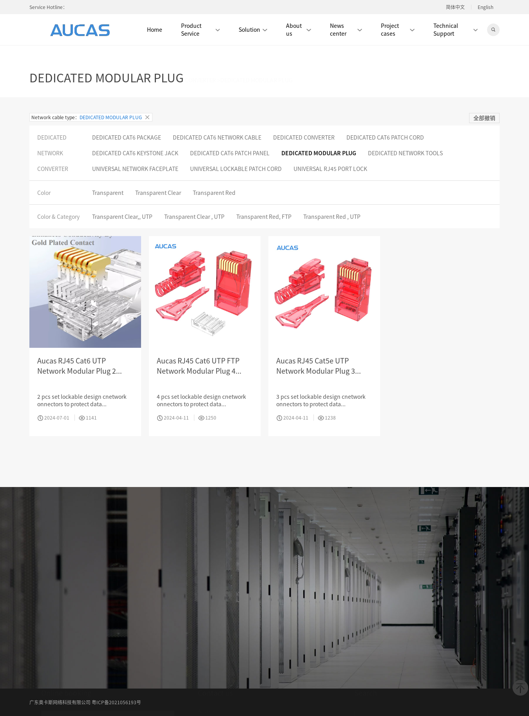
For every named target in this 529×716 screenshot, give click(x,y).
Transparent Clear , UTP (194, 216)
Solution (253, 29)
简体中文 (455, 7)
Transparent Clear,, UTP (122, 216)
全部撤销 (484, 118)
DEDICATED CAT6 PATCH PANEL (230, 153)
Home (154, 29)
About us (298, 29)
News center (346, 29)
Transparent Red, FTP (264, 216)
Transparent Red (214, 192)
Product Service (200, 29)
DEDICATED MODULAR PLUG (318, 153)
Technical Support (455, 29)
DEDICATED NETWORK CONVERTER (171, 58)
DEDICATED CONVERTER (304, 137)
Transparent (107, 192)
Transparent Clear (158, 192)
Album (267, 694)
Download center (219, 707)
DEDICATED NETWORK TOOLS (405, 153)
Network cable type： (90, 117)
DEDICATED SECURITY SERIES (86, 58)
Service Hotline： (48, 7)
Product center (298, 694)
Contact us (307, 707)
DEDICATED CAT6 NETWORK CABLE (217, 137)
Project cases (398, 29)
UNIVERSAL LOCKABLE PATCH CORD (236, 169)
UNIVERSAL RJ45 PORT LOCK (330, 169)
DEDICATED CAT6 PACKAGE (126, 137)
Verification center (268, 707)
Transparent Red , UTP (332, 216)
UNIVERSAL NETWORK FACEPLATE (135, 169)
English (485, 7)
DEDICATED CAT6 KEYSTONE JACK (135, 153)
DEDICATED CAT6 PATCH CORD (385, 137)
